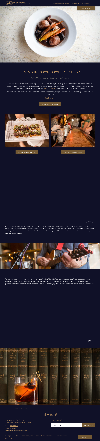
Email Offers (21, 408)
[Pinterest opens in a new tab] (55, 414)
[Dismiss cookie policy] (94, 437)
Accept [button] (85, 437)
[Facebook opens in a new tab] (44, 414)
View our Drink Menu (74, 152)
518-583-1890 (14, 426)
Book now (86, 8)
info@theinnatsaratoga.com (18, 430)
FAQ (29, 408)
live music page (49, 88)
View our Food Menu (28, 152)
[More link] (93, 3)
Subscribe (88, 425)
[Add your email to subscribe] (66, 425)
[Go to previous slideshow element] (86, 222)
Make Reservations (51, 104)
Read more (8, 438)
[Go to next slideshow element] (93, 222)
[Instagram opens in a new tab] (51, 414)
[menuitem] (46, 3)
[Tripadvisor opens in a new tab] (48, 414)
